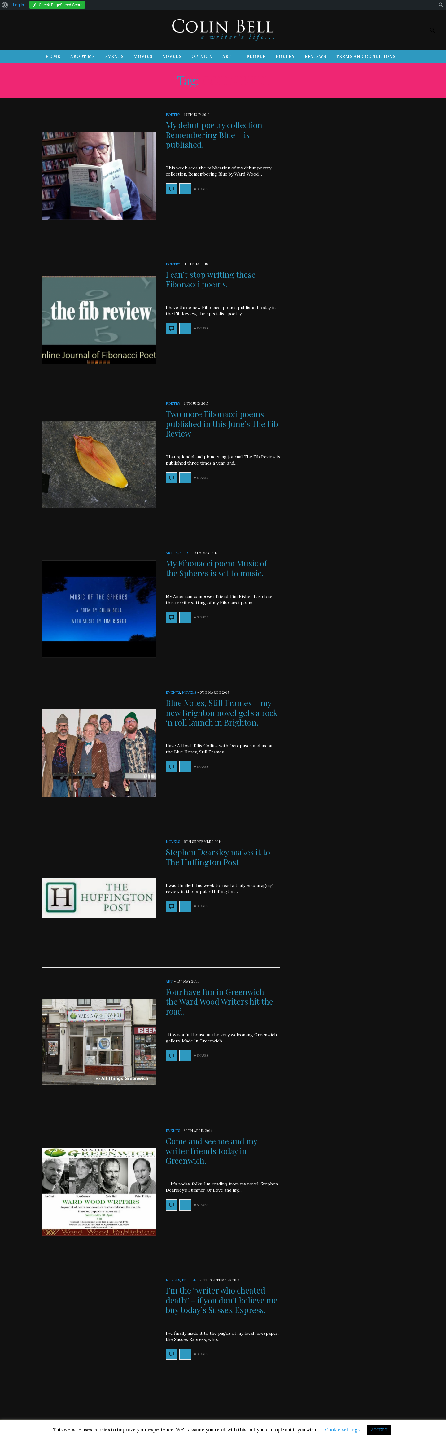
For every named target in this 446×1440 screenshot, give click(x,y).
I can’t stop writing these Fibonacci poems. (211, 279)
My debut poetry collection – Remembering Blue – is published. (217, 135)
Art (227, 56)
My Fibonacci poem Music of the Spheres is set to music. (216, 568)
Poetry (285, 56)
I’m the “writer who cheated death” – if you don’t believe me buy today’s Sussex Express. (222, 1300)
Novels (171, 56)
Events (114, 56)
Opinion (201, 56)
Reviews (315, 56)
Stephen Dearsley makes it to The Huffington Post (218, 857)
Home (53, 56)
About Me (82, 56)
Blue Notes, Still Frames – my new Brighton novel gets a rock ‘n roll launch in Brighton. (222, 712)
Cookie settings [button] (342, 1430)
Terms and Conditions (366, 56)
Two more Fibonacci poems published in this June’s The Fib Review (222, 423)
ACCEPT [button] (379, 1430)
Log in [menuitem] (18, 4)
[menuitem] (5, 5)
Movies (142, 56)
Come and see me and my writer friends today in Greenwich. (211, 1151)
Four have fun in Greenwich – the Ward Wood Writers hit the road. (219, 1001)
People (256, 56)
